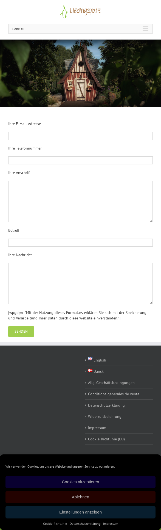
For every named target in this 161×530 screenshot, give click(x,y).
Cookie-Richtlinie (55, 523)
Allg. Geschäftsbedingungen (111, 382)
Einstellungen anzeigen (80, 512)
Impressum (110, 523)
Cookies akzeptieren (80, 481)
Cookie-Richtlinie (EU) (106, 439)
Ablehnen (80, 497)
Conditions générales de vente (113, 393)
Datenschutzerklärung (85, 523)
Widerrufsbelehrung (105, 416)
